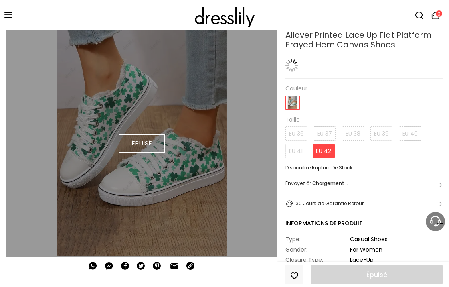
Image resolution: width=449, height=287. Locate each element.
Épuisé (376, 274)
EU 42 (323, 151)
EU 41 (296, 151)
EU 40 (410, 134)
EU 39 (381, 134)
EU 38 (353, 134)
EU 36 (296, 134)
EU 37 (324, 134)
